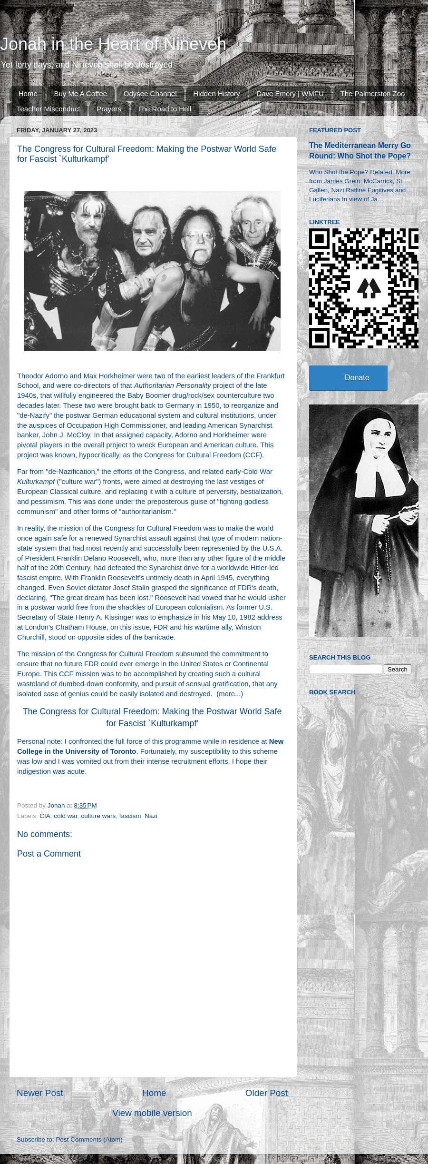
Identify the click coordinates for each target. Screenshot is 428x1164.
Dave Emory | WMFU (289, 93)
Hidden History (216, 93)
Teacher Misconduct (48, 109)
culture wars (98, 815)
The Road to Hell (165, 109)
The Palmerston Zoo (372, 93)
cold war (66, 815)
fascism (130, 815)
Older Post (266, 1093)
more (227, 694)
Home (28, 93)
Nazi (151, 815)
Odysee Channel (150, 93)
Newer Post (40, 1093)
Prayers (109, 109)
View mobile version (152, 1113)
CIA (44, 815)
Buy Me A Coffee (80, 93)
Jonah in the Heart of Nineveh (113, 44)
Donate (357, 378)
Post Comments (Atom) (89, 1139)
